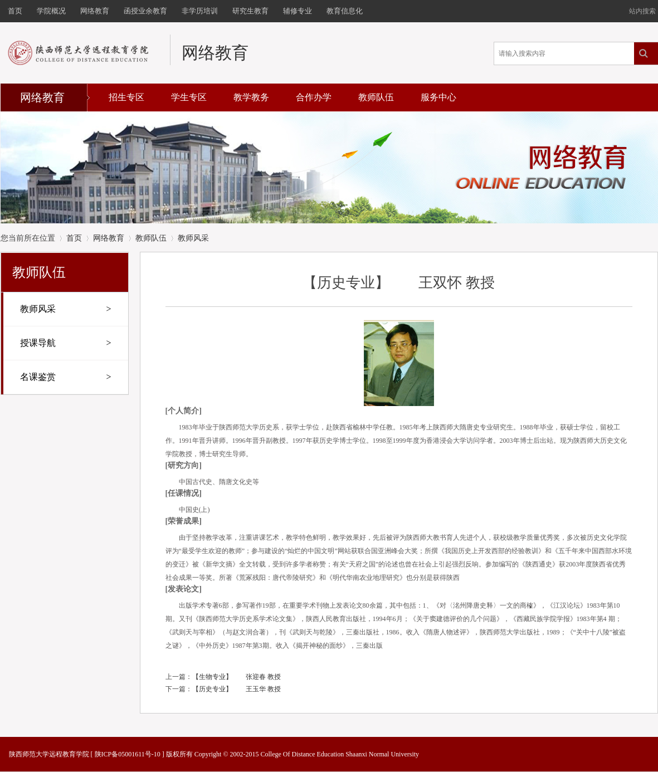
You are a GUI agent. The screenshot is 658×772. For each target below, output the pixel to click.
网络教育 (94, 11)
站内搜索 (642, 11)
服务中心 (438, 97)
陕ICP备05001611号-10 (127, 754)
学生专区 (189, 97)
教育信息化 (344, 11)
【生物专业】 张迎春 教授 (236, 677)
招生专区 (126, 97)
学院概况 (51, 11)
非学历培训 (200, 11)
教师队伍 (376, 97)
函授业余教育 (145, 11)
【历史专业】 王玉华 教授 (236, 689)
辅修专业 (297, 11)
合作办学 (314, 97)
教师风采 (193, 238)
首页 (15, 11)
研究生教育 (250, 11)
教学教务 (251, 97)
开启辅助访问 (624, 8)
